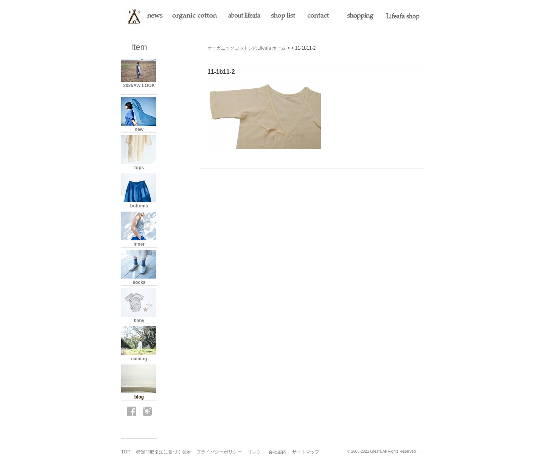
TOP (125, 452)
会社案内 (277, 452)
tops (139, 167)
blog (139, 397)
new (139, 129)
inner (139, 244)
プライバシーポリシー (219, 452)
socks (138, 282)
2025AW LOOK (139, 85)
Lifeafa (376, 451)
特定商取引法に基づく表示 (163, 452)
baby (139, 320)
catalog (139, 358)
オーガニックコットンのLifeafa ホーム (246, 48)
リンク (254, 452)
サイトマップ (305, 452)
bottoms (139, 206)
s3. (421, 451)
